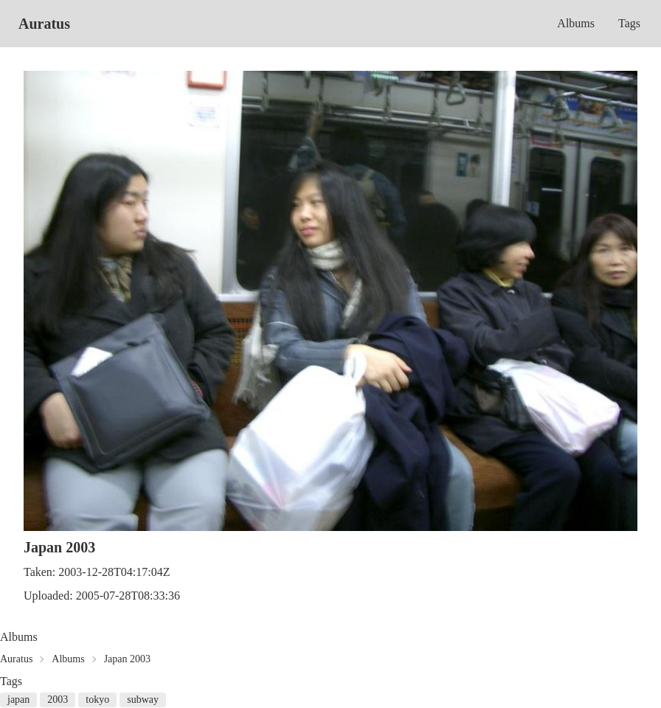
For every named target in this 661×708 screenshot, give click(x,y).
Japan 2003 (127, 658)
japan (18, 699)
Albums (576, 23)
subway (143, 699)
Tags (629, 23)
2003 (57, 699)
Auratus (44, 23)
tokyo (97, 699)
